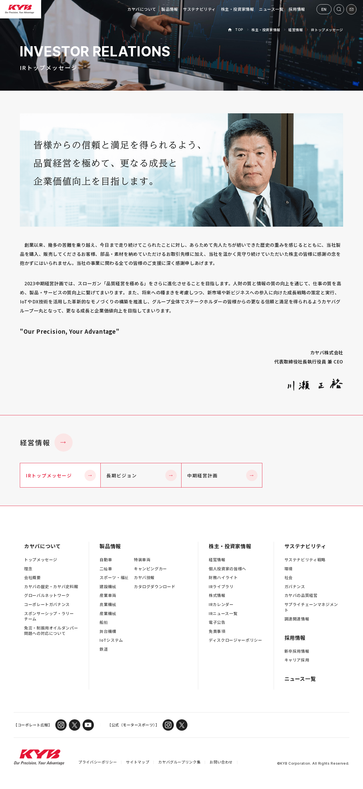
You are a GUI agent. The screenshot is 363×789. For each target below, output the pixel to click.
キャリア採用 (296, 660)
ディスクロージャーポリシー (235, 640)
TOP (239, 29)
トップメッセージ (40, 559)
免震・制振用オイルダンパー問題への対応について (51, 630)
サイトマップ (137, 762)
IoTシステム (111, 640)
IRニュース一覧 (223, 613)
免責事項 (217, 631)
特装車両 (142, 559)
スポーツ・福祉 (114, 577)
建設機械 (108, 586)
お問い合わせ (221, 762)
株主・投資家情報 (237, 9)
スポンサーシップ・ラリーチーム (49, 616)
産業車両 (108, 595)
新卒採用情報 (296, 651)
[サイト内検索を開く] (339, 9)
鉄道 (104, 649)
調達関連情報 (296, 619)
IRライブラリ (221, 586)
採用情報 (297, 9)
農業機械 (108, 604)
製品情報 (169, 9)
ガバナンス (294, 586)
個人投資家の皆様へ (227, 568)
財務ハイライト (223, 577)
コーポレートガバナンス (47, 604)
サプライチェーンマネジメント (311, 607)
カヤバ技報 (144, 577)
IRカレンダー (221, 604)
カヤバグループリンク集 (179, 762)
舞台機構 (108, 631)
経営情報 (295, 29)
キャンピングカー (150, 568)
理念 (28, 568)
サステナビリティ (199, 9)
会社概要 (32, 577)
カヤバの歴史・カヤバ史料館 (51, 586)
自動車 (106, 559)
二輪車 (106, 568)
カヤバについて (141, 9)
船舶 (104, 622)
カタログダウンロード (154, 586)
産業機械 (108, 613)
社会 (288, 577)
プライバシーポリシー (97, 762)
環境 (288, 568)
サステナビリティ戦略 (305, 559)
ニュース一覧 (271, 9)
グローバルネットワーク (47, 595)
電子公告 (217, 622)
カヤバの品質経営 (301, 595)
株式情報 (217, 595)
